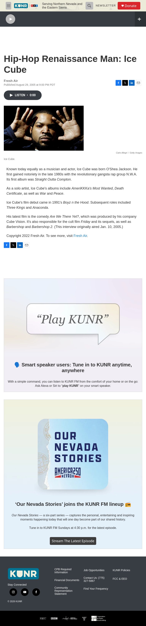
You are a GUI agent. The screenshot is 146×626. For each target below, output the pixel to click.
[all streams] (140, 19)
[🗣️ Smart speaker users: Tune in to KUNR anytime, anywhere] (73, 317)
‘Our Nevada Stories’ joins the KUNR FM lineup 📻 (73, 504)
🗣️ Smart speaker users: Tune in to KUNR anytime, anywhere (73, 367)
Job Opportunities (94, 570)
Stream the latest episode (73, 541)
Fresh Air (80, 236)
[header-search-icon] (89, 6)
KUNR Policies (121, 570)
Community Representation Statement (63, 590)
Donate (130, 6)
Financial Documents (66, 580)
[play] (10, 19)
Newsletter (106, 5)
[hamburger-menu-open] (8, 6)
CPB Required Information (62, 571)
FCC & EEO (120, 578)
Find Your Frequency (96, 588)
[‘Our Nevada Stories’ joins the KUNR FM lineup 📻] (73, 448)
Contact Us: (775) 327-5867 (94, 579)
